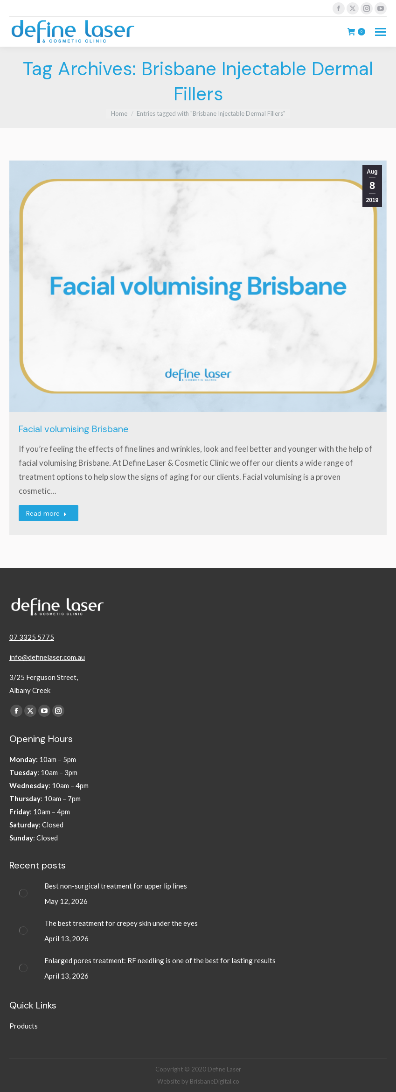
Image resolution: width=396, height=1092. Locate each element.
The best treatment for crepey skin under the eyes (121, 923)
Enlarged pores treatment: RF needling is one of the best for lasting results (160, 960)
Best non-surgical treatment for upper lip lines (115, 886)
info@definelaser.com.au (47, 657)
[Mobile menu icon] (381, 32)
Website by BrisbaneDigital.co (198, 1081)
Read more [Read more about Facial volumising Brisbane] (46, 513)
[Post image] (23, 893)
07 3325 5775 (31, 637)
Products (23, 1026)
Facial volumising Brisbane (74, 429)
